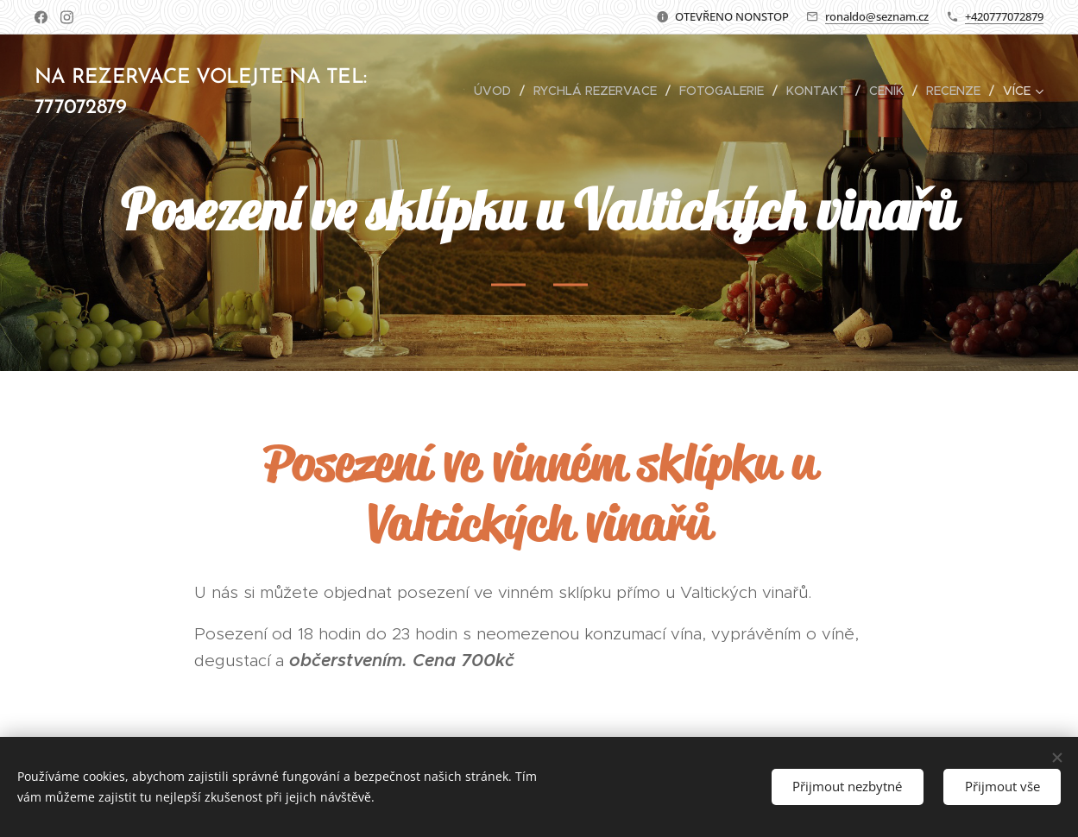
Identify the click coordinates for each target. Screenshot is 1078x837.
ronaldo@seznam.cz (877, 16)
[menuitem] (497, 90)
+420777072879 (1004, 16)
